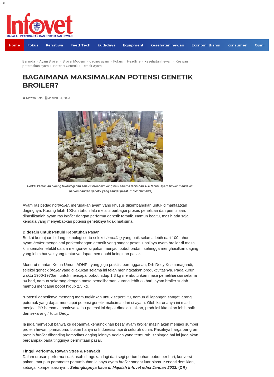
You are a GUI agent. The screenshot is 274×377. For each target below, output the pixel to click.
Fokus (32, 45)
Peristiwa (54, 45)
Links (14, 57)
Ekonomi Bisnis (206, 45)
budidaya (107, 45)
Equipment (133, 45)
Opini (260, 45)
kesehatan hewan (167, 45)
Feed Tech (80, 45)
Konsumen (237, 45)
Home (14, 45)
